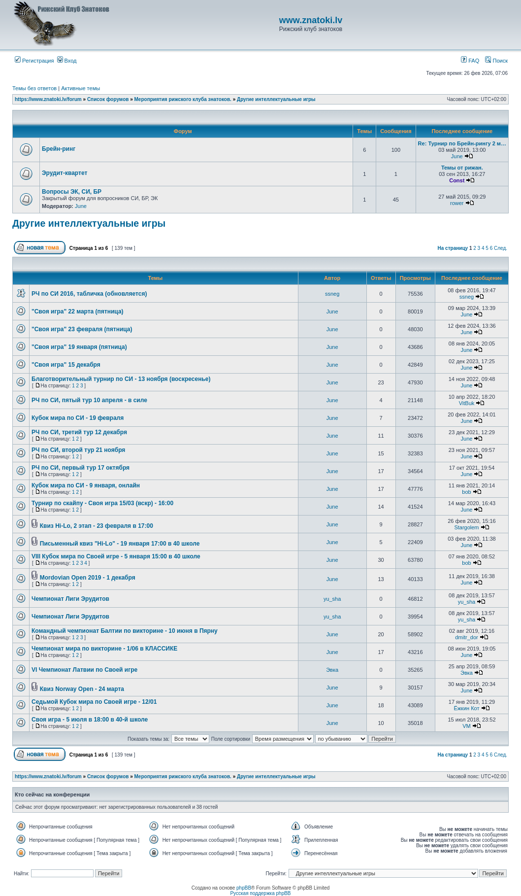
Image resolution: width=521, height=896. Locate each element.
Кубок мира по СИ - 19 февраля (78, 417)
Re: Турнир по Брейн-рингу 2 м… (462, 143)
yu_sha (332, 599)
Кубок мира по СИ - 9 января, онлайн (86, 485)
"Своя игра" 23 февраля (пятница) (82, 329)
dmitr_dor (466, 637)
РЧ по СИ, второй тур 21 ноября (78, 450)
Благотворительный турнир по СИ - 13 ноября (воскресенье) (121, 379)
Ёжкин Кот (466, 708)
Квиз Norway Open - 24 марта (82, 689)
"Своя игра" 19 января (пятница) (79, 347)
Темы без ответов (34, 88)
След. (500, 248)
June (457, 156)
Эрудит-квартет (64, 173)
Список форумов (108, 99)
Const (456, 180)
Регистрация (34, 61)
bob (466, 492)
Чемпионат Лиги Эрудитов (70, 598)
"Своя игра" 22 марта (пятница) (78, 311)
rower (457, 203)
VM (466, 726)
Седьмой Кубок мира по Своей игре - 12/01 (94, 701)
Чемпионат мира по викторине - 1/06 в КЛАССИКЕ (104, 648)
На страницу (453, 248)
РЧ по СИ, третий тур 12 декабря (79, 432)
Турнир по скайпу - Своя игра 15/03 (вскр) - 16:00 (102, 503)
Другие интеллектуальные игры (276, 99)
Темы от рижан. (462, 168)
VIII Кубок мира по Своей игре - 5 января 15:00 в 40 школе (116, 556)
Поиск (496, 61)
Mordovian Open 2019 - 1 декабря (87, 577)
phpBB (243, 888)
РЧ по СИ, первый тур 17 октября (81, 467)
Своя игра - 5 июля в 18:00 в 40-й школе (90, 719)
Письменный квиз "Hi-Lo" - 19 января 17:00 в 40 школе (120, 543)
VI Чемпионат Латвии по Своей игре (84, 669)
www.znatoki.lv (310, 20)
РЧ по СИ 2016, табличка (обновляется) (89, 293)
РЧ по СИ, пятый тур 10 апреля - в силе (89, 400)
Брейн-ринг (58, 148)
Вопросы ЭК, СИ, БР (71, 191)
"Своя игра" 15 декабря (66, 364)
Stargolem (466, 527)
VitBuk (467, 403)
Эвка (332, 670)
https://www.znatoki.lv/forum (48, 99)
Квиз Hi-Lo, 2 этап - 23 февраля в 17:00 (96, 525)
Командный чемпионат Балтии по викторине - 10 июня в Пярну (125, 630)
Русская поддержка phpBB (260, 893)
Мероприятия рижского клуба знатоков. (182, 99)
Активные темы (80, 88)
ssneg (332, 294)
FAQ (470, 61)
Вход (67, 61)
